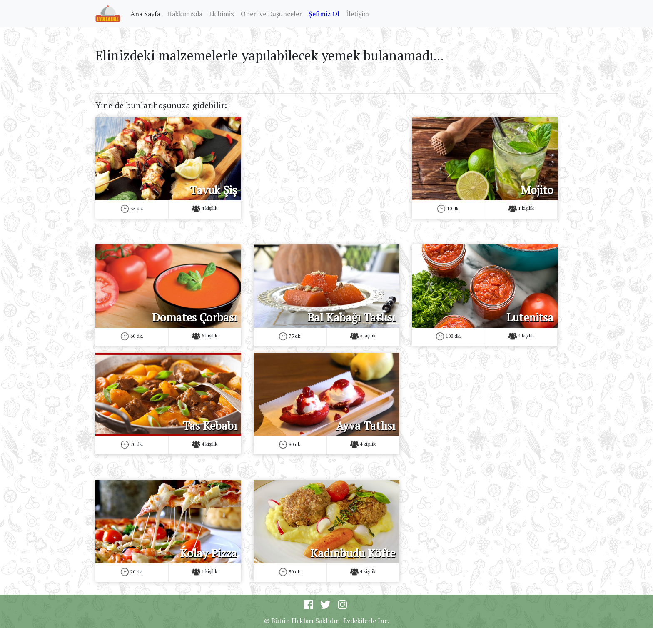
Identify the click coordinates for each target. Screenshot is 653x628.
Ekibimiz (221, 13)
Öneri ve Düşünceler (271, 13)
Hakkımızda (184, 13)
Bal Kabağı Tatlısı (351, 317)
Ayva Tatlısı (365, 425)
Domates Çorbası (194, 317)
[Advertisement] (326, 175)
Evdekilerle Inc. (366, 620)
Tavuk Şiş (213, 189)
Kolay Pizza (208, 553)
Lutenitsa (529, 317)
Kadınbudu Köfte (352, 553)
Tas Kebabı (210, 425)
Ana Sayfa (147, 13)
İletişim (357, 13)
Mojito (537, 189)
